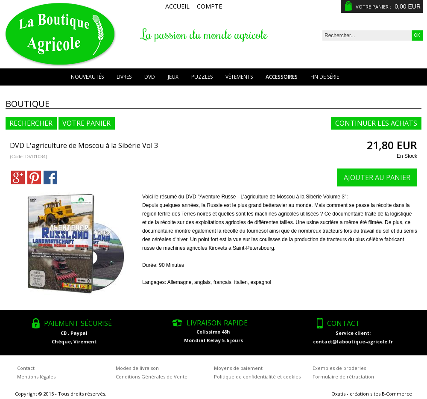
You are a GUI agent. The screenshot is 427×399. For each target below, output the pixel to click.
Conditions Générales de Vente (151, 376)
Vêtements (239, 76)
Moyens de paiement (238, 368)
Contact (26, 368)
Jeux (173, 76)
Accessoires (282, 76)
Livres (124, 76)
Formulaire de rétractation (343, 376)
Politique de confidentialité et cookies (257, 376)
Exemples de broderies (339, 368)
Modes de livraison (137, 368)
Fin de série (324, 76)
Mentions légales (36, 376)
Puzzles (202, 76)
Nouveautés (87, 76)
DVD (149, 76)
